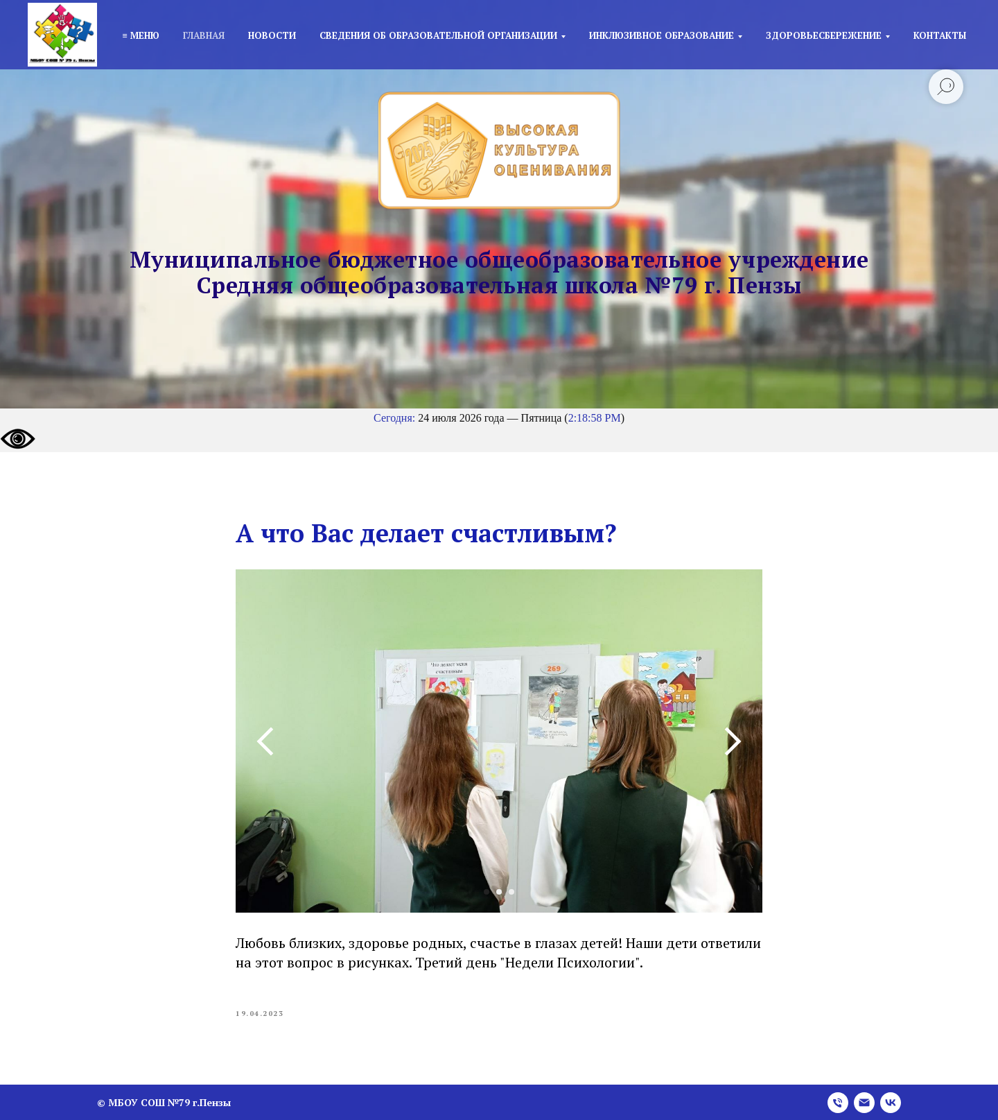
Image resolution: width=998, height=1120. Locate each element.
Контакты (939, 35)
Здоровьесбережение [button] (824, 35)
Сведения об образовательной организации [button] (438, 35)
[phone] (838, 1102)
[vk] (890, 1102)
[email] (864, 1102)
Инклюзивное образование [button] (661, 35)
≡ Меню (140, 35)
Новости (272, 35)
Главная (204, 35)
